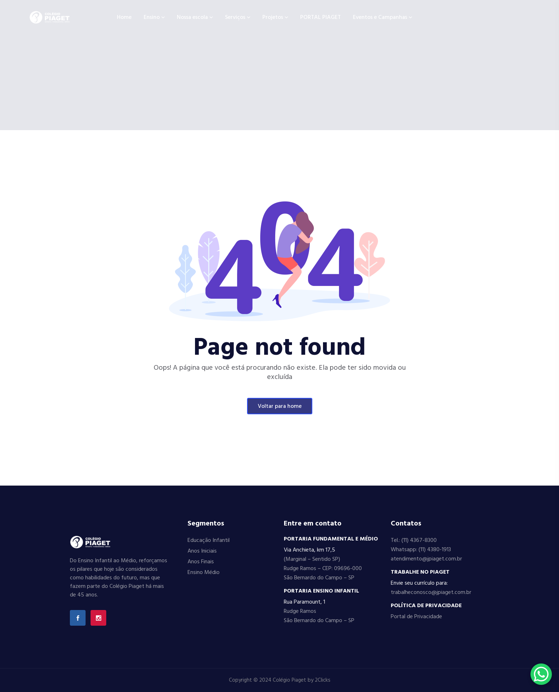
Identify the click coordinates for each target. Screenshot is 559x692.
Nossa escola (192, 17)
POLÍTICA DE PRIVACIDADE (426, 605)
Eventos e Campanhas (380, 17)
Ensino (152, 17)
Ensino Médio (204, 572)
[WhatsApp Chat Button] (541, 674)
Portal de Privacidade (416, 616)
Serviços (235, 17)
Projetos (272, 17)
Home (124, 17)
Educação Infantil (209, 540)
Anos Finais (201, 562)
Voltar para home (280, 406)
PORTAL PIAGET (320, 17)
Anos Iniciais (202, 551)
